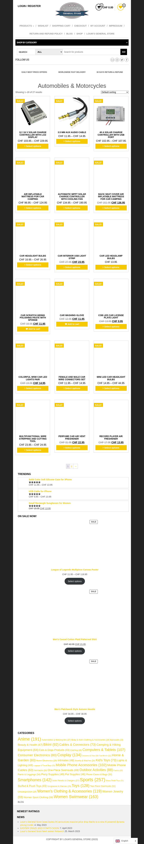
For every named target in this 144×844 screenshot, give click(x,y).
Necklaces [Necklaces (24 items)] (40, 770)
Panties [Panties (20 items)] (118, 770)
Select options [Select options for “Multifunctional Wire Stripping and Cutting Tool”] (33, 450)
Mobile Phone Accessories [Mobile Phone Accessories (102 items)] (81, 765)
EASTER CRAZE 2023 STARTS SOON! (39, 828)
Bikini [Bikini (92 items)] (50, 744)
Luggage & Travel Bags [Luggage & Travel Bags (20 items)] (44, 765)
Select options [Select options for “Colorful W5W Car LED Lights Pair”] (33, 388)
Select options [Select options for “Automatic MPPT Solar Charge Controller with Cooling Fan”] (72, 208)
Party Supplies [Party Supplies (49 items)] (52, 774)
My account (97, 26)
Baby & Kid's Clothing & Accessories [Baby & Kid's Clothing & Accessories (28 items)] (90, 740)
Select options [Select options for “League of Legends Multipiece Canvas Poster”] (75, 581)
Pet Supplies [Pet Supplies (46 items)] (75, 774)
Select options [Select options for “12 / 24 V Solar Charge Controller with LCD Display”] (33, 146)
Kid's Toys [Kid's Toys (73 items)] (106, 760)
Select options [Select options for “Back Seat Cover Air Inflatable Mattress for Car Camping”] (111, 208)
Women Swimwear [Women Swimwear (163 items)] (76, 796)
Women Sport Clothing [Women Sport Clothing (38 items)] (38, 797)
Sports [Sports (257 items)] (92, 779)
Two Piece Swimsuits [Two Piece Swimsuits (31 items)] (103, 786)
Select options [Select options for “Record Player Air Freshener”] (111, 447)
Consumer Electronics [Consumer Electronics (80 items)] (37, 755)
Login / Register (29, 6)
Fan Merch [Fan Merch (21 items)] (105, 756)
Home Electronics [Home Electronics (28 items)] (46, 760)
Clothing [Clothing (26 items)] (76, 750)
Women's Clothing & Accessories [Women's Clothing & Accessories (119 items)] (69, 791)
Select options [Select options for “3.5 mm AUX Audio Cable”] (72, 141)
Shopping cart (61, 26)
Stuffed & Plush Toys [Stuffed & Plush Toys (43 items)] (32, 786)
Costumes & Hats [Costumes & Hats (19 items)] (90, 756)
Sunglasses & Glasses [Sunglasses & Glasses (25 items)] (59, 786)
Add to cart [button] (34, 329)
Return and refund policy (46, 33)
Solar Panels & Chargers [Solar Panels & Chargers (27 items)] (65, 780)
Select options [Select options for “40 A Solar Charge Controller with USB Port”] (111, 146)
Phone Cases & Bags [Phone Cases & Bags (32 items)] (99, 774)
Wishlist (43, 26)
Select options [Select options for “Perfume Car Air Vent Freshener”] (72, 447)
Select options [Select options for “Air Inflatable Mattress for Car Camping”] (33, 208)
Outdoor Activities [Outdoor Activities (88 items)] (96, 770)
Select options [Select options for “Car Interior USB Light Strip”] (72, 267)
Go (123, 52)
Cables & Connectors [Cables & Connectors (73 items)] (77, 744)
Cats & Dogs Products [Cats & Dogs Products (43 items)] (54, 750)
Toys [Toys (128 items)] (80, 785)
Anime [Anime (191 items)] (29, 739)
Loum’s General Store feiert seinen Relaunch (42, 831)
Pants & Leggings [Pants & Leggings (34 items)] (29, 774)
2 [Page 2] (71, 466)
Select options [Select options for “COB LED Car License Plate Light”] (111, 326)
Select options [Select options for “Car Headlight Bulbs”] (33, 265)
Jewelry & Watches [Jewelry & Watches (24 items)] (85, 761)
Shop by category (27, 42)
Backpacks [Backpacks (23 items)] (116, 740)
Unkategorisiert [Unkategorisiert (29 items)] (27, 792)
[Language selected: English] (126, 841)
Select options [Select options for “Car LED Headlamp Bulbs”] (111, 267)
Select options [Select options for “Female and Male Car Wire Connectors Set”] (72, 388)
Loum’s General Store (100, 33)
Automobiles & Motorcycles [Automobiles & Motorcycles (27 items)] (56, 740)
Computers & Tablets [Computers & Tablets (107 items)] (104, 750)
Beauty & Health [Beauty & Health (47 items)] (30, 744)
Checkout (80, 26)
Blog (69, 33)
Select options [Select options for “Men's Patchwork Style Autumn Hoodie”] (75, 721)
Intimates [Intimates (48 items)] (66, 760)
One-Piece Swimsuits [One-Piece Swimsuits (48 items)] (63, 770)
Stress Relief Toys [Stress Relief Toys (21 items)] (115, 781)
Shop (79, 33)
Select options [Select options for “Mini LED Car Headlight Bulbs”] (111, 388)
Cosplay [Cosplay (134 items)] (69, 755)
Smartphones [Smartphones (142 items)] (35, 780)
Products (26, 26)
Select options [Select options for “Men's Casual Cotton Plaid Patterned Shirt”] (75, 651)
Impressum (115, 26)
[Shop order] (115, 92)
